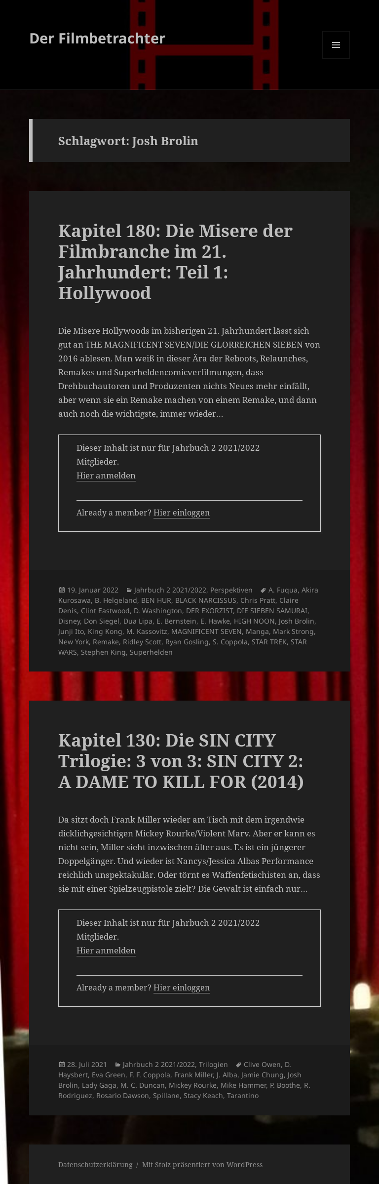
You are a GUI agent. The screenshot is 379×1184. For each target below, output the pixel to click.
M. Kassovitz (146, 631)
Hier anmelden (106, 475)
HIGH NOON (254, 621)
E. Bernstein (176, 621)
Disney (69, 621)
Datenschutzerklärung (95, 1164)
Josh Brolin (296, 621)
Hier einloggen (181, 512)
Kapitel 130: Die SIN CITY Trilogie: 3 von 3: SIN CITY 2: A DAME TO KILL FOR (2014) (181, 760)
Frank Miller (193, 1074)
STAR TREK (269, 641)
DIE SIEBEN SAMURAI (272, 610)
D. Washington (158, 610)
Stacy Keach (203, 1095)
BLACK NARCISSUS (205, 600)
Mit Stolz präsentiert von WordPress (202, 1164)
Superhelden (151, 652)
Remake (106, 641)
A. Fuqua (283, 589)
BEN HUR (156, 600)
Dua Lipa (137, 621)
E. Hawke (215, 621)
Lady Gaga (99, 1085)
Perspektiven (231, 589)
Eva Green (108, 1074)
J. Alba (227, 1074)
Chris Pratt (257, 600)
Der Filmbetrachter (97, 37)
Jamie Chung (262, 1074)
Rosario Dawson (122, 1095)
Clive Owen (262, 1064)
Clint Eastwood (105, 610)
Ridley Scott (142, 641)
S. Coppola (230, 641)
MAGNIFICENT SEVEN (206, 631)
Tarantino (243, 1095)
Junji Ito (71, 631)
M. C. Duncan (142, 1085)
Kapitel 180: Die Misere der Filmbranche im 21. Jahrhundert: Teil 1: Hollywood (175, 261)
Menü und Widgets (336, 58)
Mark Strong (293, 631)
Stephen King (103, 652)
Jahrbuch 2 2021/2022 (170, 589)
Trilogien (213, 1064)
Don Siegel (101, 621)
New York (73, 641)
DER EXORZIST (209, 610)
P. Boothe (285, 1085)
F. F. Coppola (149, 1074)
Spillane (166, 1095)
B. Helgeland (116, 600)
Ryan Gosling (187, 641)
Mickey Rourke (193, 1085)
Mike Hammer (243, 1085)
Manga (257, 631)
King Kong (105, 631)
